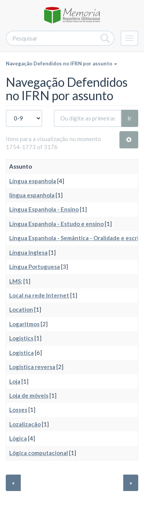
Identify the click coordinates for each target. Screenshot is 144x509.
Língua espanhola (32, 180)
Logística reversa (32, 366)
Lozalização (25, 424)
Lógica (18, 438)
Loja (14, 381)
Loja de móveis (28, 395)
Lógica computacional (38, 452)
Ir (129, 118)
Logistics (21, 338)
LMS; (15, 281)
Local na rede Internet (39, 295)
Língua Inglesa (28, 252)
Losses (18, 409)
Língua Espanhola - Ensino (44, 209)
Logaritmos (24, 323)
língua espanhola (32, 195)
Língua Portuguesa (34, 266)
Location (21, 309)
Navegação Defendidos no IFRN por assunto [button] (61, 63)
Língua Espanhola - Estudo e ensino (56, 223)
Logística (21, 352)
